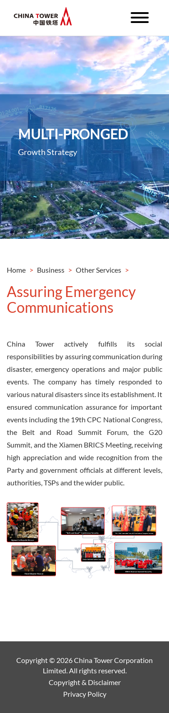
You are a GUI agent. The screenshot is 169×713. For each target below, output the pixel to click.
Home (16, 269)
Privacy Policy (84, 694)
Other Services (98, 269)
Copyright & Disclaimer (85, 682)
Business (50, 269)
